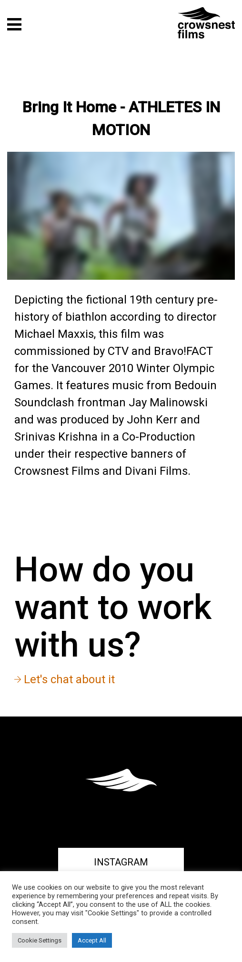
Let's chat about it (64, 679)
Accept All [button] (92, 940)
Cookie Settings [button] (39, 940)
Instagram (121, 862)
